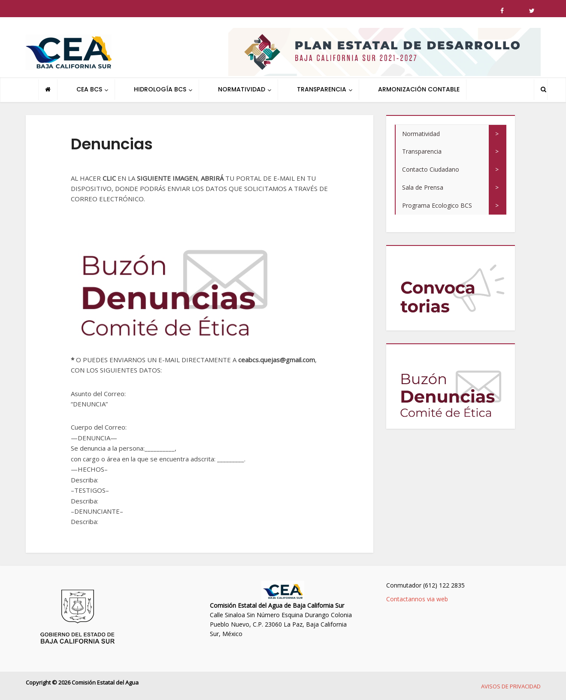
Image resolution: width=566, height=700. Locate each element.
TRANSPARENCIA (321, 89)
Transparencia (422, 151)
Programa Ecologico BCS (437, 205)
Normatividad (421, 134)
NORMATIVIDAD (241, 89)
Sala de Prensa (422, 187)
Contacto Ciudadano (430, 169)
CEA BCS (89, 89)
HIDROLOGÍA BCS (160, 89)
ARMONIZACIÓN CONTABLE (419, 89)
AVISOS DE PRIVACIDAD (511, 686)
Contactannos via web (417, 599)
